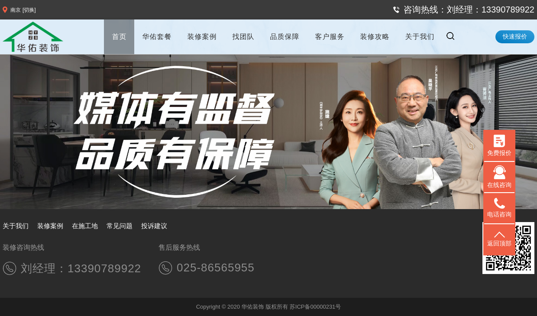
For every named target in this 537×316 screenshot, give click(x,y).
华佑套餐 (156, 36)
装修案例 (202, 36)
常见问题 (120, 225)
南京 (15, 10)
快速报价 (515, 36)
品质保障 (284, 36)
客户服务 (329, 36)
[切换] (29, 10)
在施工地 (85, 225)
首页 (119, 36)
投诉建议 (154, 225)
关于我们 (419, 36)
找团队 (243, 36)
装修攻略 (374, 36)
